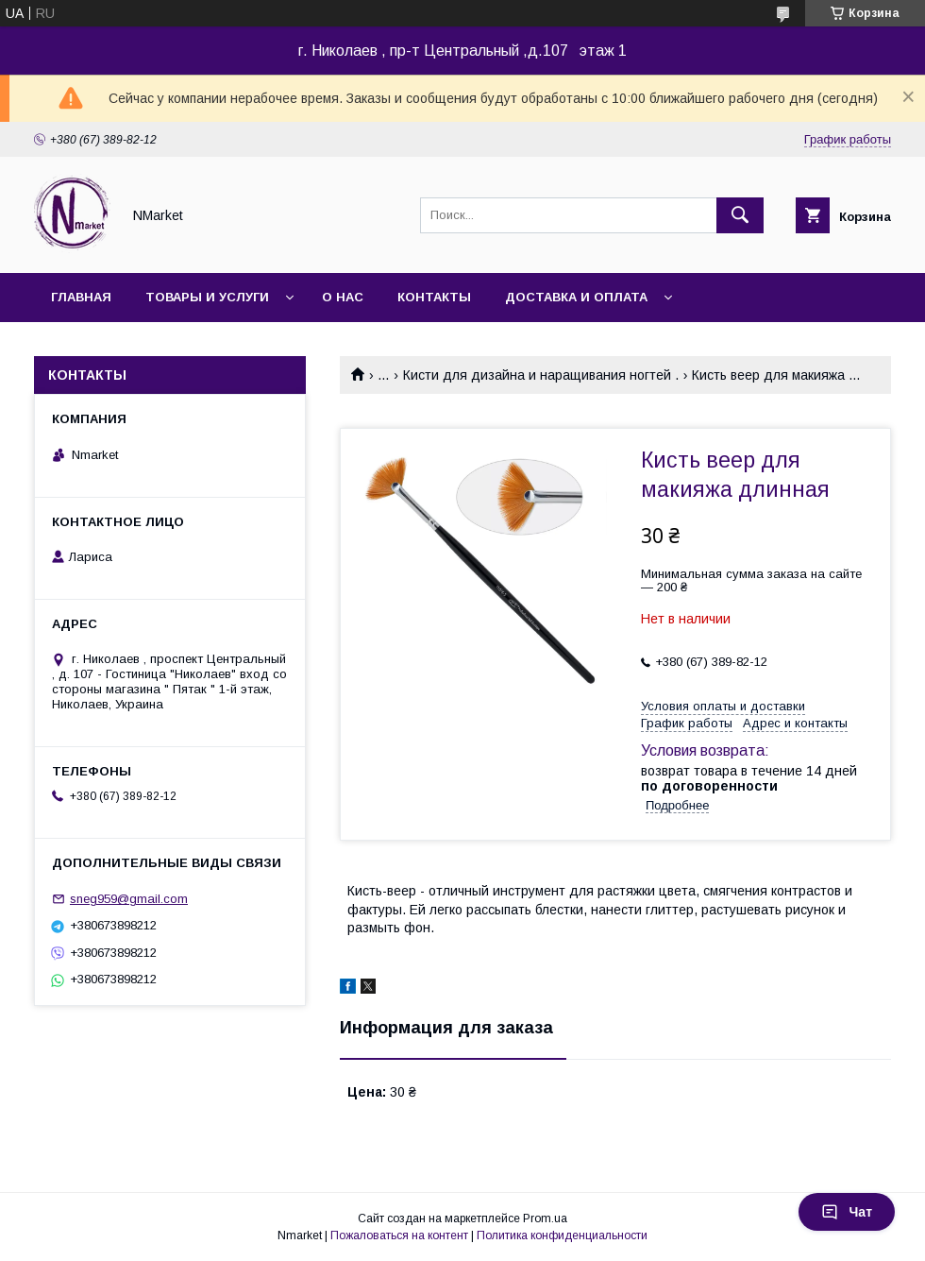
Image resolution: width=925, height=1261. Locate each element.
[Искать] (740, 215)
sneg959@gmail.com (129, 899)
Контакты (434, 297)
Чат (846, 1211)
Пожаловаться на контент (399, 1235)
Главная (81, 297)
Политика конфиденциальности (562, 1235)
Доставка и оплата (576, 297)
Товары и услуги (207, 297)
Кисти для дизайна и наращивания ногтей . (541, 375)
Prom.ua (545, 1218)
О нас (342, 297)
